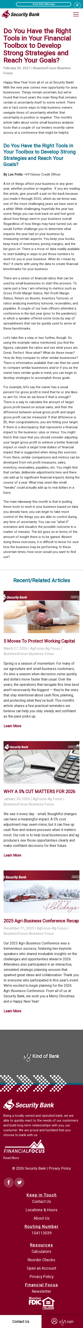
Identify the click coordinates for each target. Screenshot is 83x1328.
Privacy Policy (60, 1168)
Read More (11, 1158)
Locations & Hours (42, 1210)
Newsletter (41, 1291)
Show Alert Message (44, 4)
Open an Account (41, 1268)
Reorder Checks (41, 1260)
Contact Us (41, 1201)
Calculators (41, 1251)
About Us (42, 1218)
